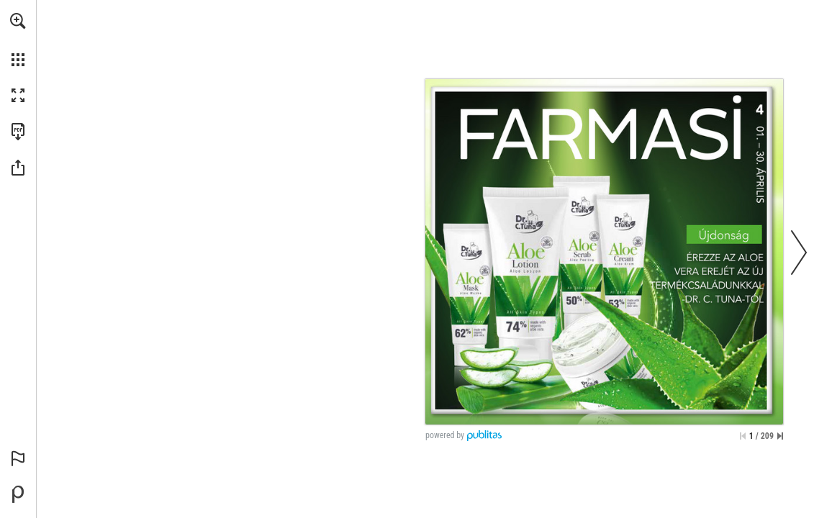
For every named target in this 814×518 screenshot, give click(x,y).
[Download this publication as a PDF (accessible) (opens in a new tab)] (18, 132)
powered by (444, 435)
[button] (18, 21)
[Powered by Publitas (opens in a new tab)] (18, 494)
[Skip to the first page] (743, 436)
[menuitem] (18, 39)
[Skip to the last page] (780, 436)
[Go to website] (430, 359)
